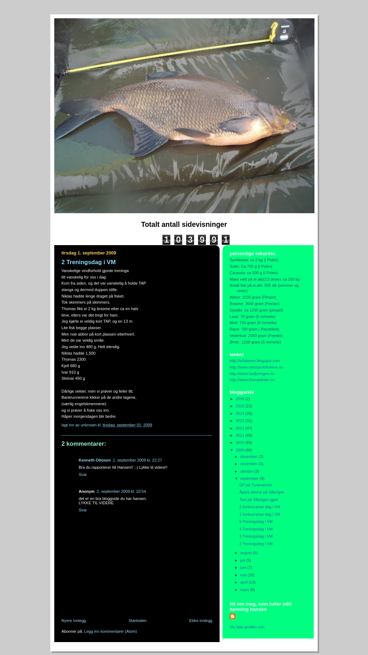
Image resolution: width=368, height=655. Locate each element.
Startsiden (138, 620)
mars (245, 590)
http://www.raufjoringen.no (252, 373)
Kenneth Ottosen (95, 460)
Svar (83, 474)
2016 (240, 399)
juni (244, 567)
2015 (240, 406)
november (249, 464)
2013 (240, 420)
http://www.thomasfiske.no (252, 380)
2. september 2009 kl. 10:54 (121, 491)
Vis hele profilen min (247, 627)
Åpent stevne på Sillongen (261, 492)
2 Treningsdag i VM (256, 544)
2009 (240, 450)
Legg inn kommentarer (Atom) (110, 631)
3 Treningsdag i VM (256, 536)
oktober (247, 471)
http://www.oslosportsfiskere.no (256, 367)
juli (243, 560)
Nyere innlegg (73, 620)
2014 (240, 413)
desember (249, 456)
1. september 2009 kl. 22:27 (137, 460)
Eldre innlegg (201, 620)
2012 (240, 428)
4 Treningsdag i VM (256, 529)
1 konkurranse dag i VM (259, 514)
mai (244, 575)
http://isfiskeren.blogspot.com (255, 361)
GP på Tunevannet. (256, 485)
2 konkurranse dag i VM (259, 507)
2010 (240, 442)
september (250, 478)
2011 (240, 435)
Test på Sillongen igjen (258, 499)
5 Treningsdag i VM (256, 521)
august (246, 553)
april (244, 582)
